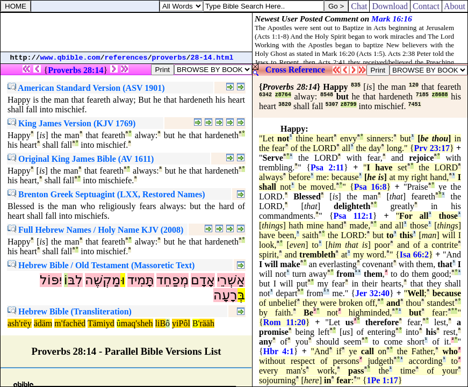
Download (390, 6)
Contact (426, 6)
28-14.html (212, 58)
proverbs (169, 58)
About (454, 6)
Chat (359, 6)
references (126, 58)
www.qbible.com (70, 58)
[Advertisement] (126, 32)
